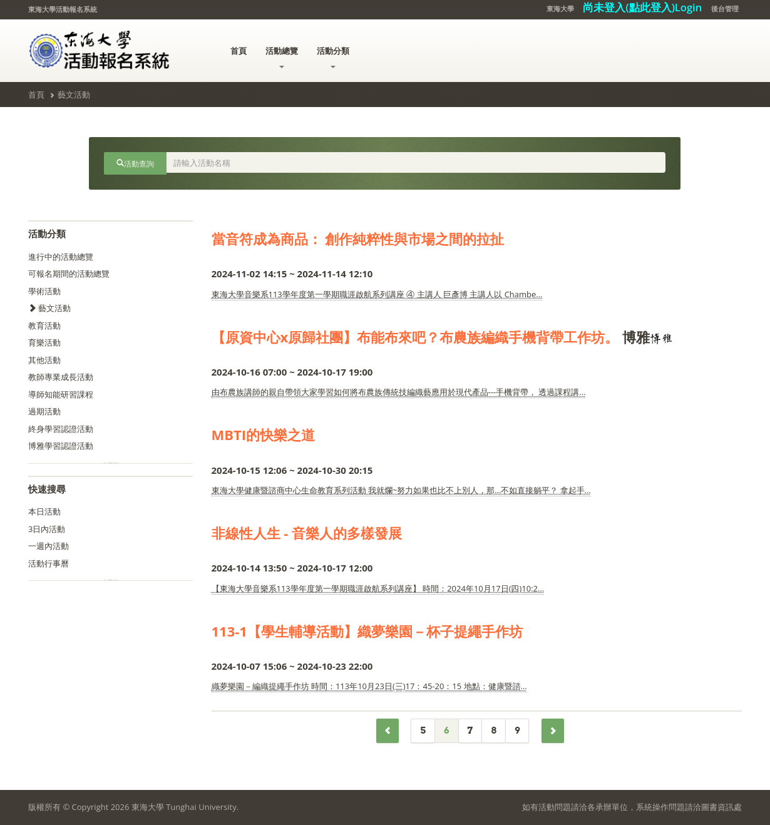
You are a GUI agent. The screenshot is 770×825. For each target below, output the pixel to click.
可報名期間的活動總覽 (69, 273)
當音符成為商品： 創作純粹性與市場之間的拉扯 (358, 238)
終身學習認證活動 (60, 428)
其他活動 (44, 360)
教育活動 (44, 325)
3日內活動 (46, 529)
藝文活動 (74, 94)
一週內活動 (48, 545)
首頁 (238, 50)
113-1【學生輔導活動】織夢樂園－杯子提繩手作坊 (367, 631)
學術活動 (44, 291)
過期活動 (44, 411)
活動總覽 (281, 56)
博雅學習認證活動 (60, 445)
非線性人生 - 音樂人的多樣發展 (307, 532)
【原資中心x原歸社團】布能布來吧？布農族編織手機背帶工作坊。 (415, 336)
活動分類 (333, 56)
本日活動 (44, 511)
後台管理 (725, 8)
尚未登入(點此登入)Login (642, 7)
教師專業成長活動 (60, 376)
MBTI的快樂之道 (264, 434)
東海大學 (560, 8)
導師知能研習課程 (60, 394)
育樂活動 (44, 342)
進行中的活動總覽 (60, 256)
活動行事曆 (48, 563)
